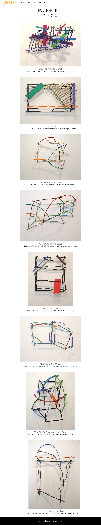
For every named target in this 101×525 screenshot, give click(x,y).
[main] (50, 12)
